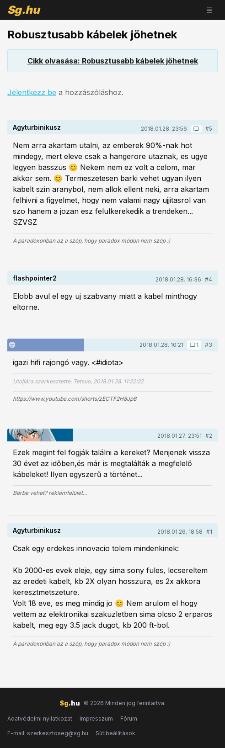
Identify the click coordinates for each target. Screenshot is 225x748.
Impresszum (96, 718)
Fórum (128, 718)
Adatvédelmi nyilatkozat (39, 718)
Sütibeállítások (115, 733)
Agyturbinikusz (37, 127)
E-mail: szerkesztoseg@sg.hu (47, 733)
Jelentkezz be (31, 92)
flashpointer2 (35, 278)
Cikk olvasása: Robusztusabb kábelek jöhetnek (112, 60)
